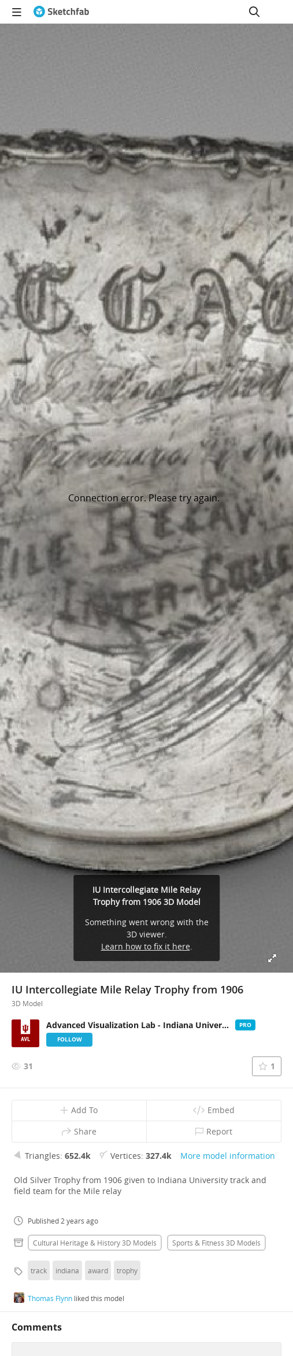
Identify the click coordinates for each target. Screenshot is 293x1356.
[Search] (254, 11)
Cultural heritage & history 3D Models (95, 1242)
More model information (227, 1155)
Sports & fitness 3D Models (216, 1242)
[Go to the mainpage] (61, 11)
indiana (67, 1270)
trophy (127, 1270)
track (39, 1270)
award (98, 1270)
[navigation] (17, 11)
